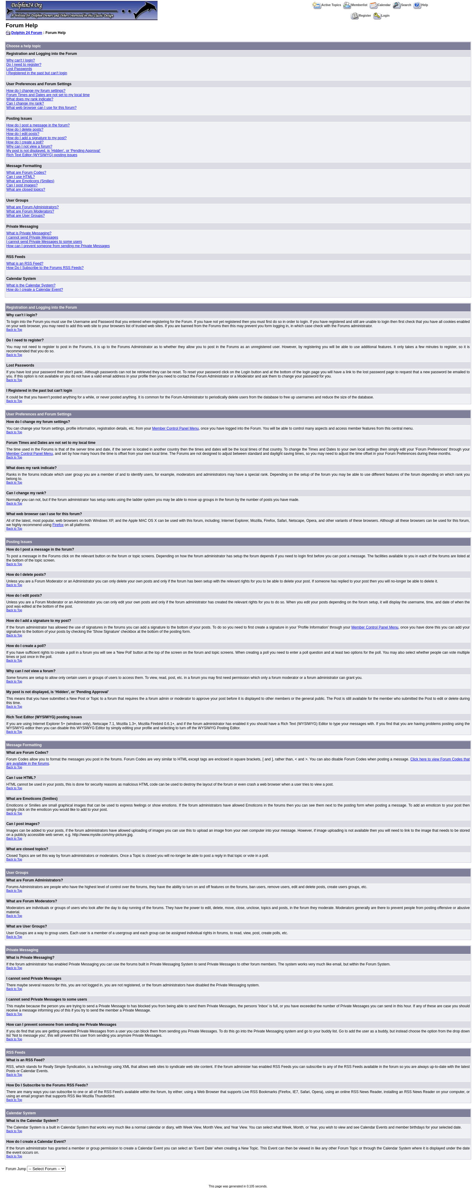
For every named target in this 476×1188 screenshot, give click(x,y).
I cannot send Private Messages (32, 237)
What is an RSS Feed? (24, 263)
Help (420, 5)
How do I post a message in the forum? (38, 125)
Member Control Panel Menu (175, 428)
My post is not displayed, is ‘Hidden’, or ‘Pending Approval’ (53, 151)
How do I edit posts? (22, 134)
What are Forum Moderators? (30, 211)
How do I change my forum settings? (36, 91)
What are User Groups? (25, 215)
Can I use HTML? (20, 177)
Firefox (58, 525)
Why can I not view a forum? (29, 146)
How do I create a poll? (25, 142)
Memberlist (355, 5)
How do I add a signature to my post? (36, 138)
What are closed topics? (25, 189)
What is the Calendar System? (31, 285)
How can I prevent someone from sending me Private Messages (58, 246)
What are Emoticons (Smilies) (30, 181)
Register (361, 15)
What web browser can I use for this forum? (41, 108)
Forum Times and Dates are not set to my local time (48, 95)
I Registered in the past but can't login (36, 73)
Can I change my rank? (25, 103)
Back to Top (14, 329)
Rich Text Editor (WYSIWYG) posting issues (41, 155)
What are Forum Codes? (26, 172)
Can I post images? (22, 185)
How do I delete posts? (24, 129)
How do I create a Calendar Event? (34, 289)
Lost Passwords (19, 69)
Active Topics (326, 5)
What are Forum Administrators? (32, 207)
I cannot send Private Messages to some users (44, 242)
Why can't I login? (20, 60)
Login (381, 15)
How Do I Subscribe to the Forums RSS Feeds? (45, 268)
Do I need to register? (23, 64)
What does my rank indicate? (29, 99)
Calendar (380, 5)
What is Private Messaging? (29, 233)
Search (402, 5)
